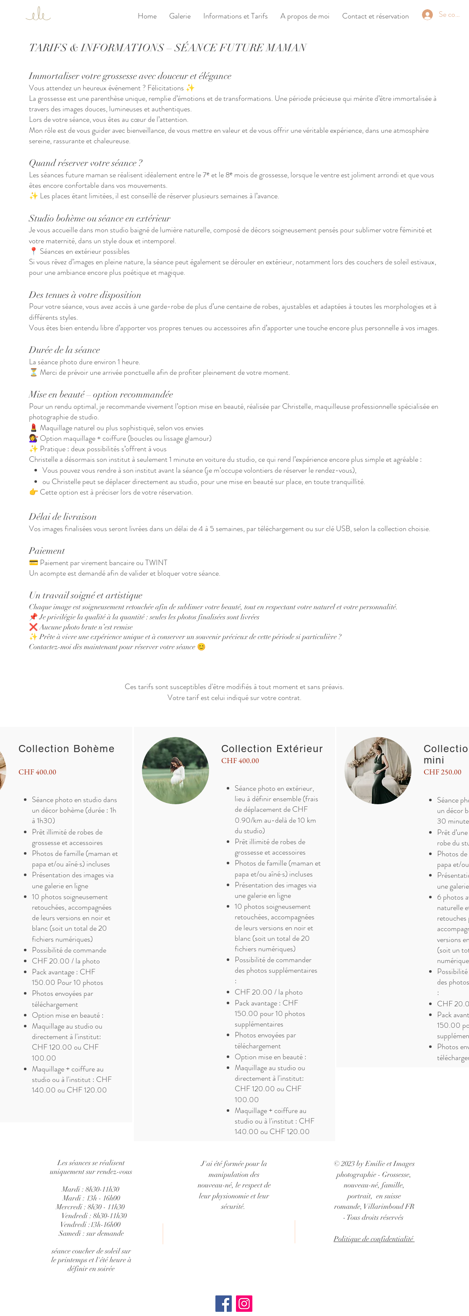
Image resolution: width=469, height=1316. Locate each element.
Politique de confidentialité (374, 1238)
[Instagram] (244, 1303)
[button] (235, 15)
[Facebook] (223, 1303)
